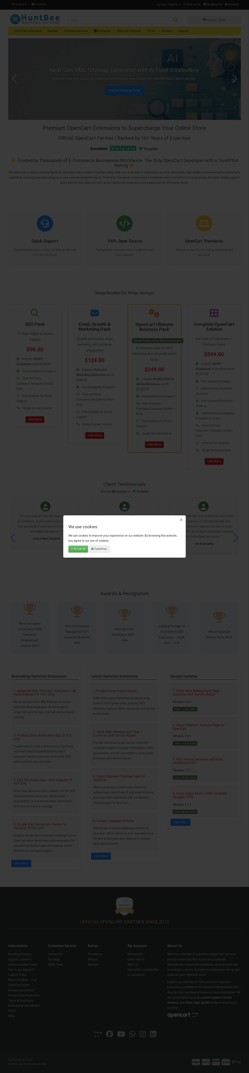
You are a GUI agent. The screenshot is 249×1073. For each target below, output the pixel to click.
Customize (99, 548)
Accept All (78, 548)
